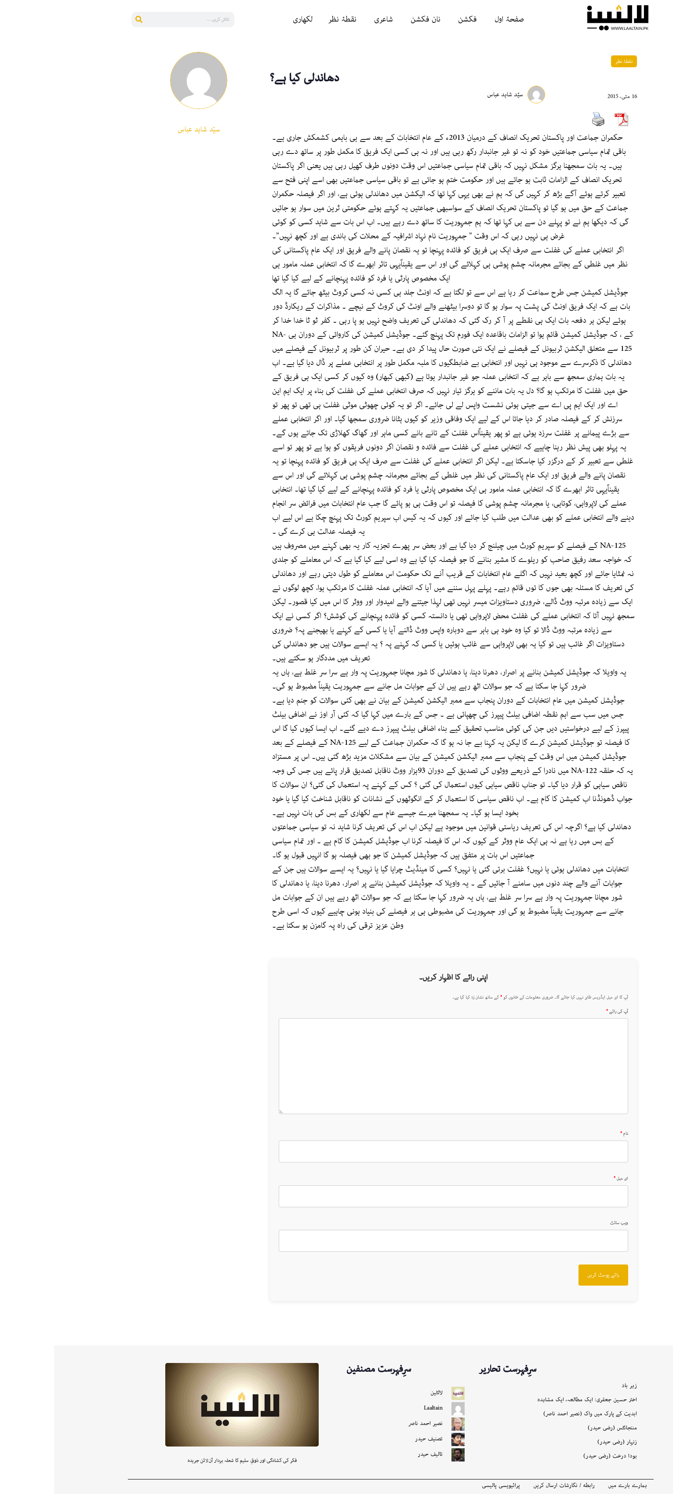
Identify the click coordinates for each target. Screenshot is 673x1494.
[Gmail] (662, 180)
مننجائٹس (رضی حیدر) (558, 1428)
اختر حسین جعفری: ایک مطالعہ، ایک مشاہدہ (533, 1400)
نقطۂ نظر (288, 19)
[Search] (85, 19)
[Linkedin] (662, 93)
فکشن (413, 19)
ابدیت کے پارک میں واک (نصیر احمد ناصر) (536, 1414)
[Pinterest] (662, 110)
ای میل (567, 1179)
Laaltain (379, 1408)
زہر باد (575, 1385)
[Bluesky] (662, 145)
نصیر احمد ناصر (371, 1423)
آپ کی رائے (563, 1012)
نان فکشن (371, 19)
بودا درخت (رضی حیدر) (556, 1456)
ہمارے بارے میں (573, 1486)
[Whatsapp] (662, 128)
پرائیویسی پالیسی (447, 1486)
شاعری (329, 19)
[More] (662, 216)
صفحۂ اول (455, 19)
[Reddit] (662, 75)
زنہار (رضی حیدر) (563, 1442)
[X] (662, 198)
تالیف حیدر (376, 1454)
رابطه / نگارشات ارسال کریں (510, 1486)
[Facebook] (662, 57)
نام (570, 1134)
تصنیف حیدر (375, 1439)
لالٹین (382, 1392)
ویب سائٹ (565, 1223)
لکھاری (248, 19)
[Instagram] (662, 163)
